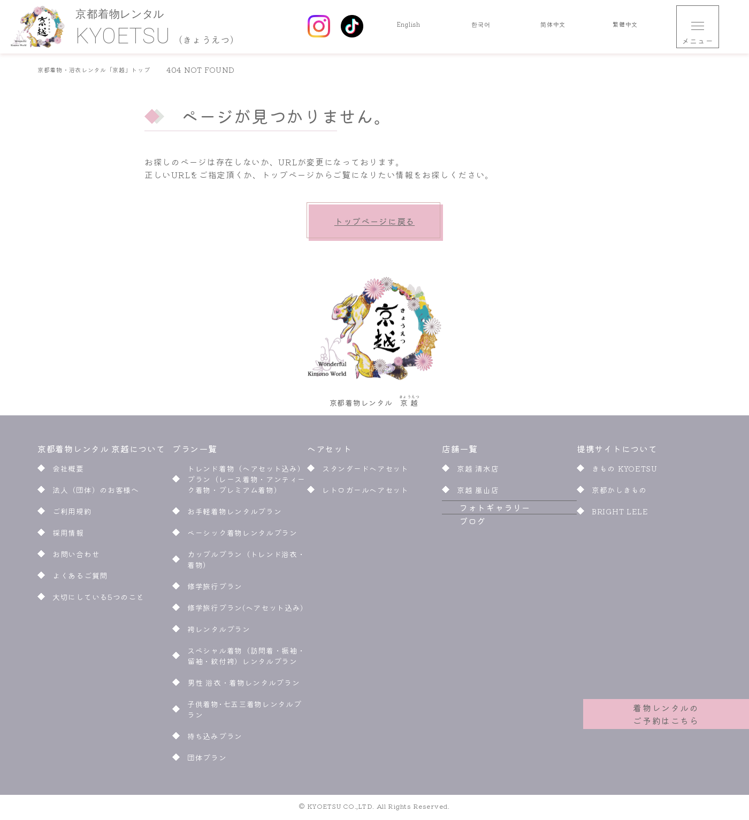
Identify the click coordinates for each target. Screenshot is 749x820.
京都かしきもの (619, 493)
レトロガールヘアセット (365, 493)
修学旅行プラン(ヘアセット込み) (247, 610)
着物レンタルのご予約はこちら (666, 707)
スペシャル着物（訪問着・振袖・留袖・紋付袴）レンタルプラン (246, 659)
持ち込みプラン (214, 739)
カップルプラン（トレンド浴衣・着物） (246, 562)
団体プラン (207, 760)
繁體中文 (625, 26)
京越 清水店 (478, 471)
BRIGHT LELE (620, 514)
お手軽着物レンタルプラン (234, 514)
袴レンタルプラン (218, 632)
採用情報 (68, 535)
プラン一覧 (194, 451)
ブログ (455, 549)
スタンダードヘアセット (365, 471)
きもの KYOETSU (625, 471)
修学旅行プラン (214, 589)
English (408, 26)
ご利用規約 (72, 514)
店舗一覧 (460, 451)
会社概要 (68, 471)
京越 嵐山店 (478, 493)
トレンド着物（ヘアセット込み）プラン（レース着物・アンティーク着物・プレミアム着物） (246, 482)
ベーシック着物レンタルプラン (242, 535)
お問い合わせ (76, 557)
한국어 (481, 26)
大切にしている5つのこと (98, 600)
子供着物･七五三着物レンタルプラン (244, 712)
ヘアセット (330, 451)
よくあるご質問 (80, 578)
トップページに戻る (374, 221)
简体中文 (553, 26)
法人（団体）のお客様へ (95, 493)
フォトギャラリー (478, 523)
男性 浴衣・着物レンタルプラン (243, 685)
